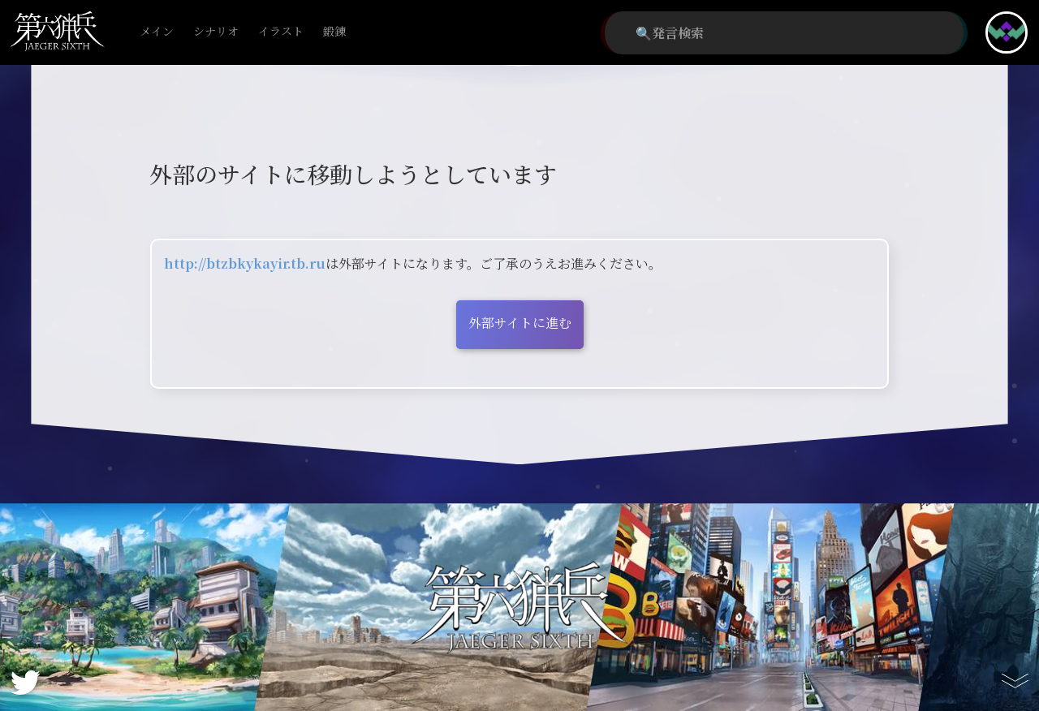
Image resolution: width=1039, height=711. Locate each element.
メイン (156, 32)
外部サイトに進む (519, 322)
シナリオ (215, 32)
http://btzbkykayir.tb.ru (244, 263)
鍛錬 (334, 32)
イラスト (280, 32)
